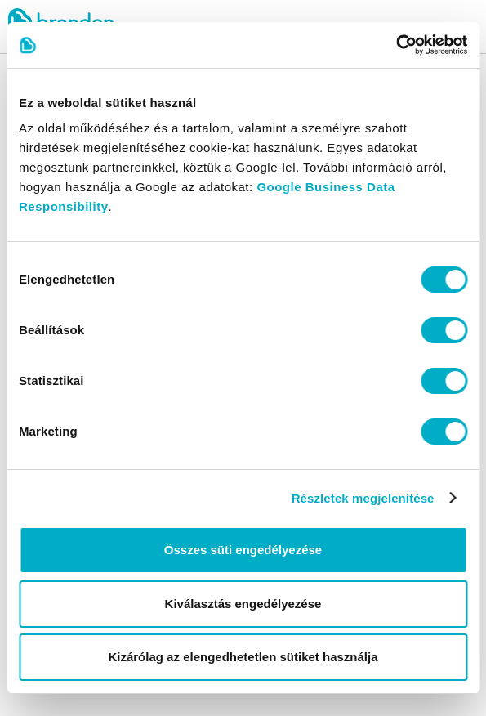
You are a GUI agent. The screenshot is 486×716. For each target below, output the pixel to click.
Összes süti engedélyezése (243, 550)
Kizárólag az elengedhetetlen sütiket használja (242, 657)
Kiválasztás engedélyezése (243, 604)
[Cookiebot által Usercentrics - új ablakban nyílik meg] (395, 45)
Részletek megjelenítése (363, 498)
